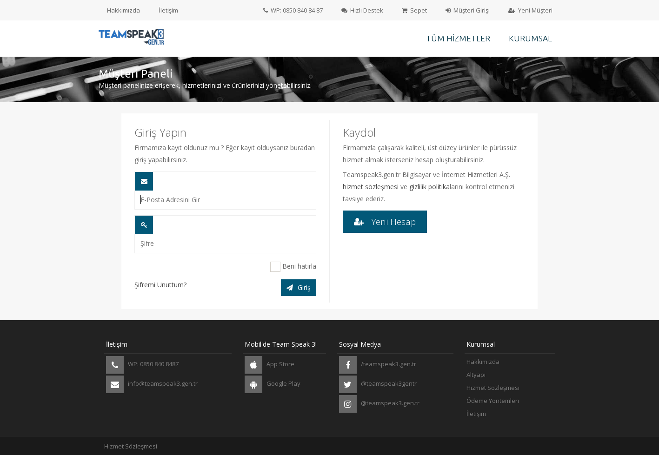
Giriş (298, 287)
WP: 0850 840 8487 (142, 365)
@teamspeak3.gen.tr (379, 404)
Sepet (414, 10)
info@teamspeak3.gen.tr (152, 384)
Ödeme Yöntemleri (492, 400)
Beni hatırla (293, 267)
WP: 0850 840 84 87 (293, 10)
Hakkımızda (123, 10)
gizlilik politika (429, 186)
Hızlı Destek (362, 10)
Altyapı (476, 374)
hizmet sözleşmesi (371, 186)
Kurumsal (530, 38)
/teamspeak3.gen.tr (377, 365)
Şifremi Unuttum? (160, 284)
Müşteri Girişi (468, 10)
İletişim (168, 10)
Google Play (272, 384)
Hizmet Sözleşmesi (492, 387)
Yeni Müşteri (530, 10)
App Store (269, 365)
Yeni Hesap (385, 221)
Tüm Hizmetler (458, 38)
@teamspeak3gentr (378, 384)
